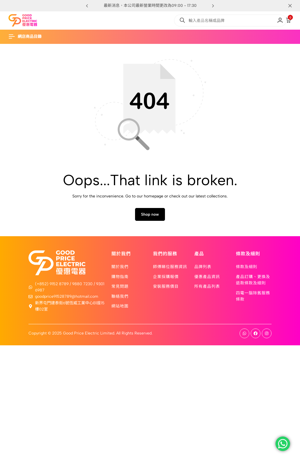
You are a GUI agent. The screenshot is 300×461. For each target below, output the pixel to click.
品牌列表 (202, 269)
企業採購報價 (166, 278)
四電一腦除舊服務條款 (253, 298)
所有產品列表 (207, 288)
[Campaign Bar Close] (289, 5)
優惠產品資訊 (207, 278)
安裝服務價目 (166, 288)
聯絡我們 (119, 298)
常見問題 (119, 288)
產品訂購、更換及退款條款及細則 (253, 281)
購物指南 (119, 278)
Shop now (150, 216)
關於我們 (119, 269)
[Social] (244, 335)
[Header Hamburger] (28, 36)
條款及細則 (246, 269)
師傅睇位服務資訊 (170, 269)
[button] (213, 5)
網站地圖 (119, 308)
